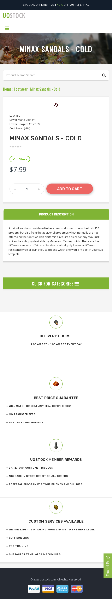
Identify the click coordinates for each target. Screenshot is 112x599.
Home (7, 89)
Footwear (21, 89)
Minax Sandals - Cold (45, 89)
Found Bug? (107, 566)
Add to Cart (69, 189)
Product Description (56, 214)
